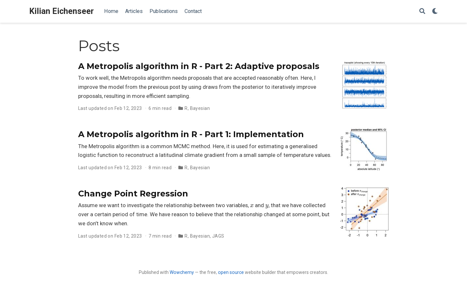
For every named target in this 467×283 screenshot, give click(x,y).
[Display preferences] (435, 11)
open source (231, 272)
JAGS (218, 236)
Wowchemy (182, 272)
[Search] (422, 11)
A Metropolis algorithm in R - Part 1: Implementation (191, 134)
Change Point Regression (133, 193)
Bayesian (200, 108)
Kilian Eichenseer (61, 11)
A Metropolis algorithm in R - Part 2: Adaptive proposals (198, 66)
